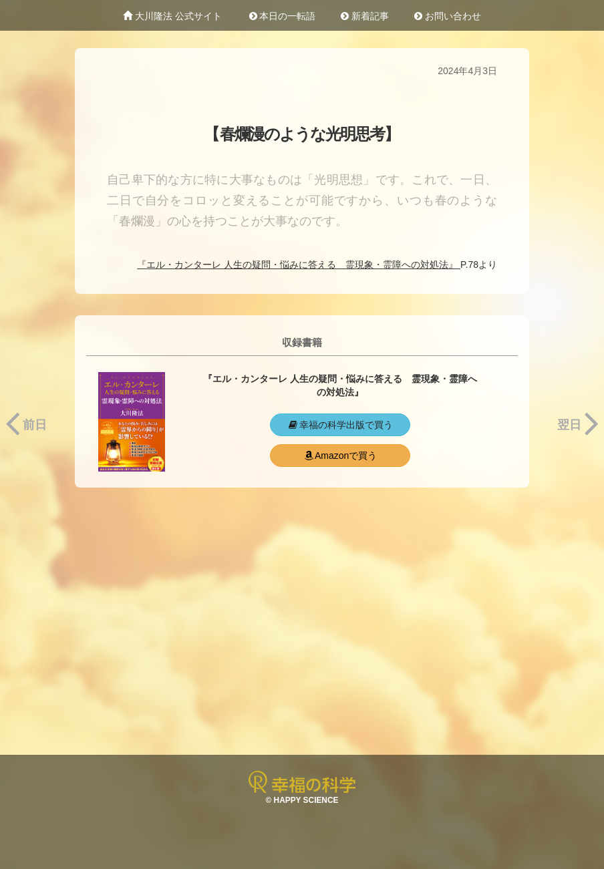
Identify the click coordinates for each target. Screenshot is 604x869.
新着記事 (365, 16)
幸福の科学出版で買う (340, 424)
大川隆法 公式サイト (172, 16)
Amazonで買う (340, 455)
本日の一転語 (281, 16)
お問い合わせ (447, 16)
